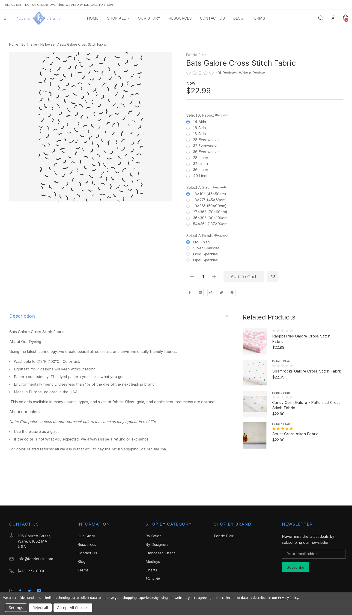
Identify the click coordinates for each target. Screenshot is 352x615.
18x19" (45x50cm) (209, 194)
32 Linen (200, 164)
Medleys (153, 561)
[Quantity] (203, 276)
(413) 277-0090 (31, 571)
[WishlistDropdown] (272, 276)
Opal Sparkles (205, 260)
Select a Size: (206, 187)
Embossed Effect (160, 553)
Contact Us (87, 553)
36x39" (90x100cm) (211, 218)
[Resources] (180, 18)
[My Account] (333, 18)
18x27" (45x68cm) (210, 200)
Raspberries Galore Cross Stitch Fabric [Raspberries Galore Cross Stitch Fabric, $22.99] (301, 339)
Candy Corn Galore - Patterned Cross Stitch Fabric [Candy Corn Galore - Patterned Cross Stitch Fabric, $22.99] (306, 405)
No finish (201, 242)
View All (153, 578)
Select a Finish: (207, 235)
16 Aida (199, 128)
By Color (153, 536)
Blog (81, 561)
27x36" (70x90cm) (210, 212)
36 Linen (200, 169)
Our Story (86, 536)
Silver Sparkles (206, 248)
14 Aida (199, 122)
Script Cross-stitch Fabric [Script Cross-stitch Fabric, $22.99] (295, 434)
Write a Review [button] (252, 73)
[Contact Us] (212, 18)
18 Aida (199, 134)
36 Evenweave (206, 152)
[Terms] (258, 18)
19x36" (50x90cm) (210, 206)
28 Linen (200, 158)
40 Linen (201, 175)
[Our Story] (149, 18)
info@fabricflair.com (35, 558)
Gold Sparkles (205, 254)
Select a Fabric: (208, 115)
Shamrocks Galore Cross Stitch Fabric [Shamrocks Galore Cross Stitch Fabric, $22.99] (307, 371)
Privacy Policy (288, 597)
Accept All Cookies (73, 607)
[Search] (320, 18)
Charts (151, 570)
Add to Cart (244, 276)
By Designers (157, 544)
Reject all (40, 607)
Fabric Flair (196, 55)
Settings (16, 607)
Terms (83, 570)
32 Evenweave (205, 146)
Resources (87, 544)
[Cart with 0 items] (345, 17)
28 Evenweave (206, 140)
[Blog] (238, 18)
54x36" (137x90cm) (211, 224)
